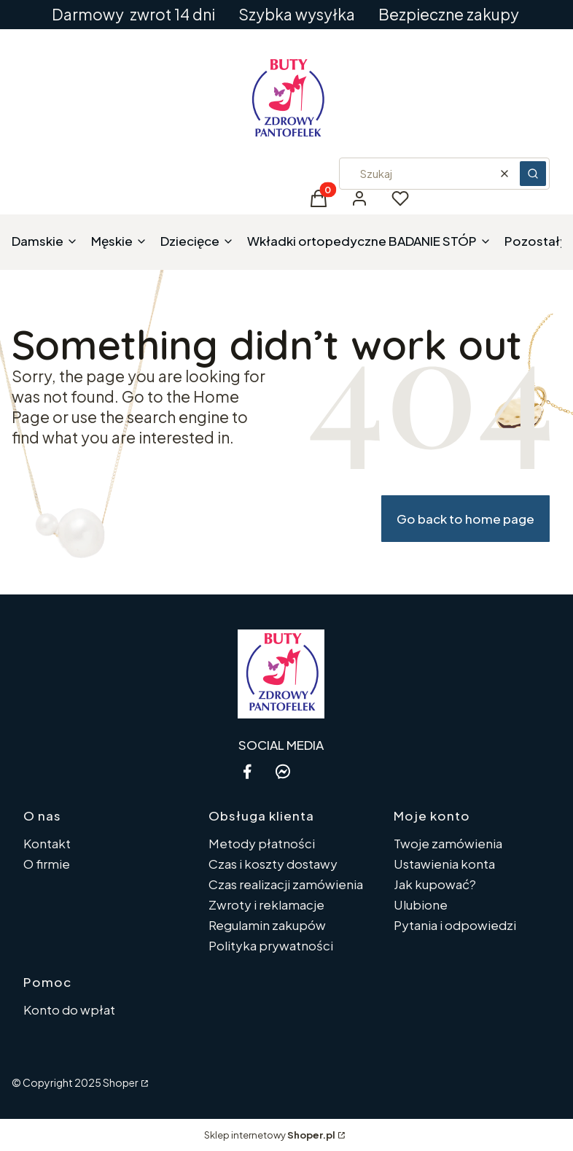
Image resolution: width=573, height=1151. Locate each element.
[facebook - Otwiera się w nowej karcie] (247, 771)
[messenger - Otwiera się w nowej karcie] (283, 771)
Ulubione (421, 904)
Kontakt (47, 843)
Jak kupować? (435, 884)
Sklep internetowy (269, 1135)
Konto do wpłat (69, 1009)
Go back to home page (465, 519)
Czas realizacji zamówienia (285, 884)
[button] (533, 173)
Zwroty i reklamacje (266, 904)
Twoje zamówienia (448, 843)
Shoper (121, 1082)
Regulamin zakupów (267, 925)
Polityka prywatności (270, 945)
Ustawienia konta (444, 864)
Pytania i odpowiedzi (455, 925)
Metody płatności (261, 843)
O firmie (46, 864)
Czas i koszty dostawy (273, 864)
